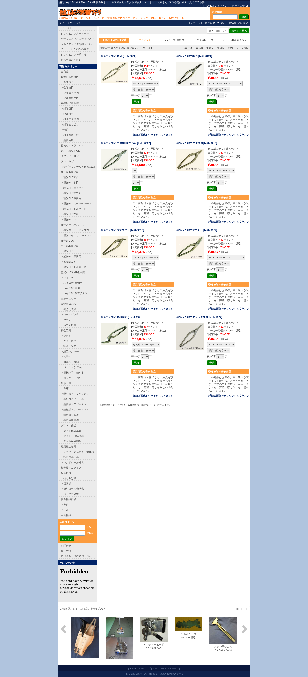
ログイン (195, 22)
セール (65, 509)
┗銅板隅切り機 (70, 420)
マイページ (173, 668)
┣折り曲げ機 (68, 478)
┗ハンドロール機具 (72, 462)
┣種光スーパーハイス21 (75, 230)
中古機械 (66, 515)
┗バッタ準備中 (70, 494)
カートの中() (240, 5)
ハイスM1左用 (205, 39)
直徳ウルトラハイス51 (74, 145)
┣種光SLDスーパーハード (76, 203)
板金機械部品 (68, 499)
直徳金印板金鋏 (70, 76)
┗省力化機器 (68, 325)
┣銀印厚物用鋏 (70, 135)
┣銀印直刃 (67, 108)
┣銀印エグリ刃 (70, 119)
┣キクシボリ (68, 340)
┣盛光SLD (67, 251)
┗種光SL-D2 (68, 219)
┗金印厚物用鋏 (70, 97)
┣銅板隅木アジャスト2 (74, 409)
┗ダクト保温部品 (71, 441)
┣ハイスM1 (68, 277)
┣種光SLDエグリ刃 (72, 187)
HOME (209, 5)
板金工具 (66, 330)
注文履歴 (219, 22)
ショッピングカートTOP (75, 33)
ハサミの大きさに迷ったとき (77, 38)
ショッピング (222, 5)
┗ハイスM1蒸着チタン (74, 293)
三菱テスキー (68, 298)
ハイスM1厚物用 (174, 39)
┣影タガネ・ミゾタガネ (75, 393)
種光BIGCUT (68, 240)
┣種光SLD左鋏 (70, 214)
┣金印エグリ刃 (70, 92)
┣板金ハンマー (70, 346)
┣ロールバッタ (70, 314)
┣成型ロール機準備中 (73, 488)
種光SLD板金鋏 (70, 171)
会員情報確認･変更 (237, 22)
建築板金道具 (68, 446)
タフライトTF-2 (70, 156)
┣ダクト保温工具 (71, 430)
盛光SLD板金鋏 (70, 245)
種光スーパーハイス (72, 224)
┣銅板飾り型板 (70, 414)
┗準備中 (66, 504)
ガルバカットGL (70, 150)
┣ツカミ (66, 319)
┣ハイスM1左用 (70, 288)
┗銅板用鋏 (67, 140)
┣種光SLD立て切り (72, 193)
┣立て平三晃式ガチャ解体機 (77, 451)
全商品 (65, 71)
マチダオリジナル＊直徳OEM (78, 166)
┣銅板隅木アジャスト (73, 404)
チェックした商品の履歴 (75, 49)
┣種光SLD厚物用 (71, 198)
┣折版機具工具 (70, 457)
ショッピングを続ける (73, 54)
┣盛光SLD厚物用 (71, 256)
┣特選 (65, 129)
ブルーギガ (67, 161)
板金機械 (66, 473)
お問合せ (66, 545)
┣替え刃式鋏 (68, 309)
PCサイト (66, 28)
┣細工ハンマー (70, 351)
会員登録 (207, 22)
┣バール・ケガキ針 (72, 367)
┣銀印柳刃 (67, 113)
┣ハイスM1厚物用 (71, 282)
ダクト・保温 (68, 425)
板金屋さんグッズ (71, 467)
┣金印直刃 (67, 82)
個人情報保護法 (134, 674)
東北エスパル (68, 303)
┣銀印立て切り (70, 124)
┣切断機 (66, 483)
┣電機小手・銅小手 (72, 372)
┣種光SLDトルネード (73, 208)
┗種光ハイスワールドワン (76, 235)
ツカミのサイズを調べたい (76, 44)
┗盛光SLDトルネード (73, 267)
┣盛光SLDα (68, 261)
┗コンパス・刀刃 (71, 378)
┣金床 (65, 388)
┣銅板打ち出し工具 (72, 399)
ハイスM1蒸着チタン (235, 39)
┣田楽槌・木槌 (70, 362)
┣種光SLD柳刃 (70, 182)
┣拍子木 (66, 356)
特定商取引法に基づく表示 (76, 556)
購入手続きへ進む (71, 59)
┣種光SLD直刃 (70, 177)
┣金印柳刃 (67, 87)
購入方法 (66, 551)
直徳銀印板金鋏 (70, 103)
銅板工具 (66, 383)
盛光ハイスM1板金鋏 (73, 272)
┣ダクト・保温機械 (72, 435)
